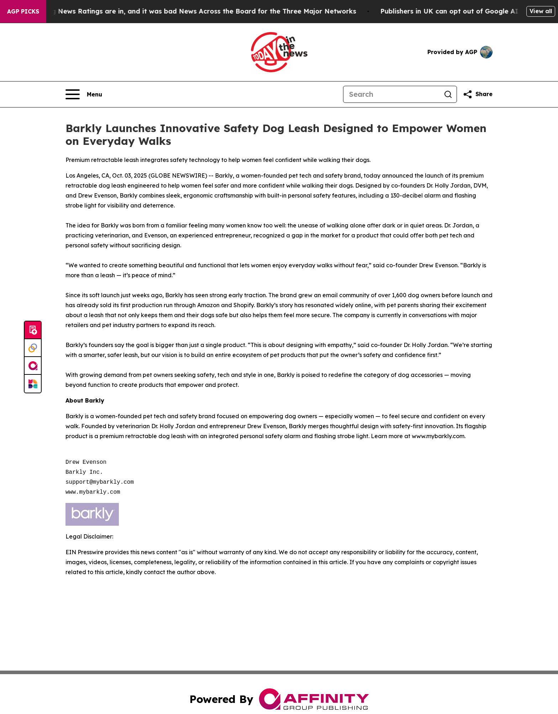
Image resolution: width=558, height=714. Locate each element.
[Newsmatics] (33, 384)
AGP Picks (23, 11)
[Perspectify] (33, 348)
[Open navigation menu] (83, 94)
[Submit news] (33, 330)
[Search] (391, 94)
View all (541, 11)
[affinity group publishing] (33, 366)
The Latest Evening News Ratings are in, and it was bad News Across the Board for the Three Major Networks (186, 11)
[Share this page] (478, 94)
